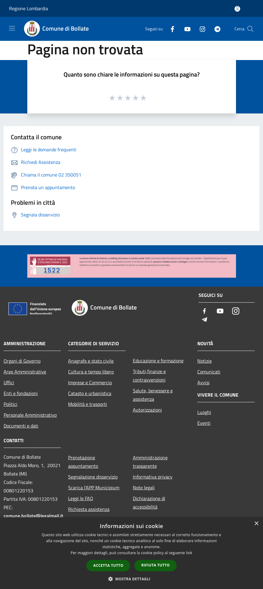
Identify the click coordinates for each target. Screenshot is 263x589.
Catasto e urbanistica (89, 393)
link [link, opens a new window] (189, 552)
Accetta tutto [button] (108, 565)
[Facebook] (170, 29)
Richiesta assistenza (88, 509)
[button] (132, 579)
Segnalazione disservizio (93, 476)
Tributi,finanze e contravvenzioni (149, 375)
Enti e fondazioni (21, 393)
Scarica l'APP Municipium (93, 487)
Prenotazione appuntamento (83, 462)
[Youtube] (185, 29)
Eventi (204, 423)
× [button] (256, 523)
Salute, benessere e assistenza (153, 395)
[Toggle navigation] (12, 28)
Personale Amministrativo (30, 414)
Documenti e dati (21, 425)
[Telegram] (215, 29)
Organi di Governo (22, 360)
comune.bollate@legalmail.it (33, 515)
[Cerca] (250, 28)
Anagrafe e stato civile (91, 360)
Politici (10, 404)
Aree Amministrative (25, 371)
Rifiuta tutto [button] (155, 565)
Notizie (204, 360)
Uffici (9, 382)
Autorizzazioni (147, 409)
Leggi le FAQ (80, 498)
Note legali (144, 487)
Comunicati (208, 371)
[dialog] (131, 553)
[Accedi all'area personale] (237, 9)
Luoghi (204, 412)
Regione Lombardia (28, 8)
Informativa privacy (152, 476)
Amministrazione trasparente (150, 462)
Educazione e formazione (158, 360)
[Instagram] (200, 29)
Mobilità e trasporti (87, 404)
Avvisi (203, 382)
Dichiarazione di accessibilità (149, 502)
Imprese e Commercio (90, 382)
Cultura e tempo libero (91, 371)
